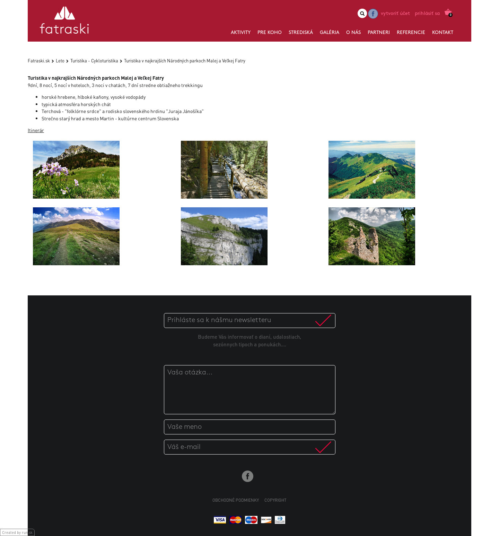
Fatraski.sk (39, 60)
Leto (60, 60)
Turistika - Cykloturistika (94, 60)
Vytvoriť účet (395, 13)
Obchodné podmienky (235, 500)
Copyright (275, 500)
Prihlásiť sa (427, 13)
